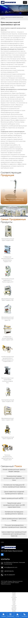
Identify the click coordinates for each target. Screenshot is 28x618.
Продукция (10, 615)
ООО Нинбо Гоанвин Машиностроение (12, 581)
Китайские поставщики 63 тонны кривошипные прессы (14, 486)
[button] (24, 190)
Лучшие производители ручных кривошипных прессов (14, 526)
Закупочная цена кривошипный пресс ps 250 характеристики (14, 505)
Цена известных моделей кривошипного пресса (14, 492)
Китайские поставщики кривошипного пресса (14, 513)
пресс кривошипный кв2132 (12, 498)
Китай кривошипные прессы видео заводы (14, 470)
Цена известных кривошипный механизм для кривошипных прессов (14, 534)
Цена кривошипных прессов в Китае (14, 519)
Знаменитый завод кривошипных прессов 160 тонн (14, 478)
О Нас (17, 615)
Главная (3, 17)
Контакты (24, 615)
